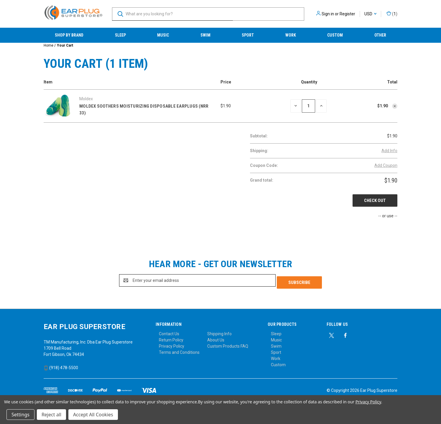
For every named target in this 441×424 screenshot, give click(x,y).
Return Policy (171, 338)
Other (380, 35)
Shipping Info (219, 331)
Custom (335, 35)
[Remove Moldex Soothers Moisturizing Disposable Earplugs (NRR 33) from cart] (394, 106)
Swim (205, 35)
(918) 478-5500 (61, 365)
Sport (248, 35)
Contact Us (169, 331)
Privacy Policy (171, 344)
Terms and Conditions (179, 350)
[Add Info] (389, 151)
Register (347, 13)
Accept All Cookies (93, 414)
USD (370, 13)
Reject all (51, 414)
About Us (215, 338)
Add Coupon (385, 165)
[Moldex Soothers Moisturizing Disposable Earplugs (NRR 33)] (308, 106)
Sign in (328, 13)
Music (163, 35)
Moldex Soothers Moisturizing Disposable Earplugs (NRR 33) (143, 109)
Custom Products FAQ (227, 344)
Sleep (120, 35)
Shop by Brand (69, 35)
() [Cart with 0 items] (391, 14)
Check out (375, 200)
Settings (20, 414)
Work (290, 35)
